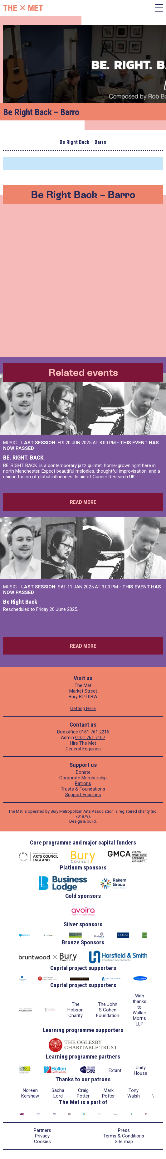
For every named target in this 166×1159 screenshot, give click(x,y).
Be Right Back (20, 601)
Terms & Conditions (123, 1136)
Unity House (140, 1070)
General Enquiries (83, 749)
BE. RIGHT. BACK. (24, 457)
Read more (83, 502)
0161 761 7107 (90, 737)
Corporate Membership (83, 778)
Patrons (83, 783)
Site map (124, 1141)
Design (75, 821)
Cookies (42, 1141)
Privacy (42, 1136)
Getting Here (83, 708)
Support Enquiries (83, 794)
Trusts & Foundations (83, 789)
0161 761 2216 (94, 732)
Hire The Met (83, 743)
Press (124, 1130)
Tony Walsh (133, 1093)
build (91, 821)
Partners (42, 1130)
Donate (83, 772)
